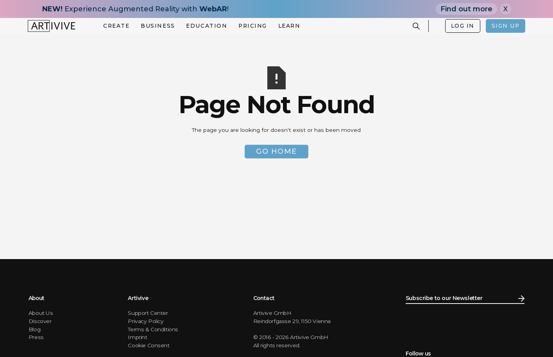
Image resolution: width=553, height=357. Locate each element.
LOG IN (462, 26)
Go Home (276, 151)
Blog (34, 329)
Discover (40, 321)
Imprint (137, 337)
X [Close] (505, 9)
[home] (51, 26)
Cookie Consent (148, 345)
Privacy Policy (145, 321)
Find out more (466, 9)
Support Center (148, 313)
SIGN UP (506, 26)
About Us (41, 313)
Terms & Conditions (153, 329)
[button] (116, 26)
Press (36, 337)
